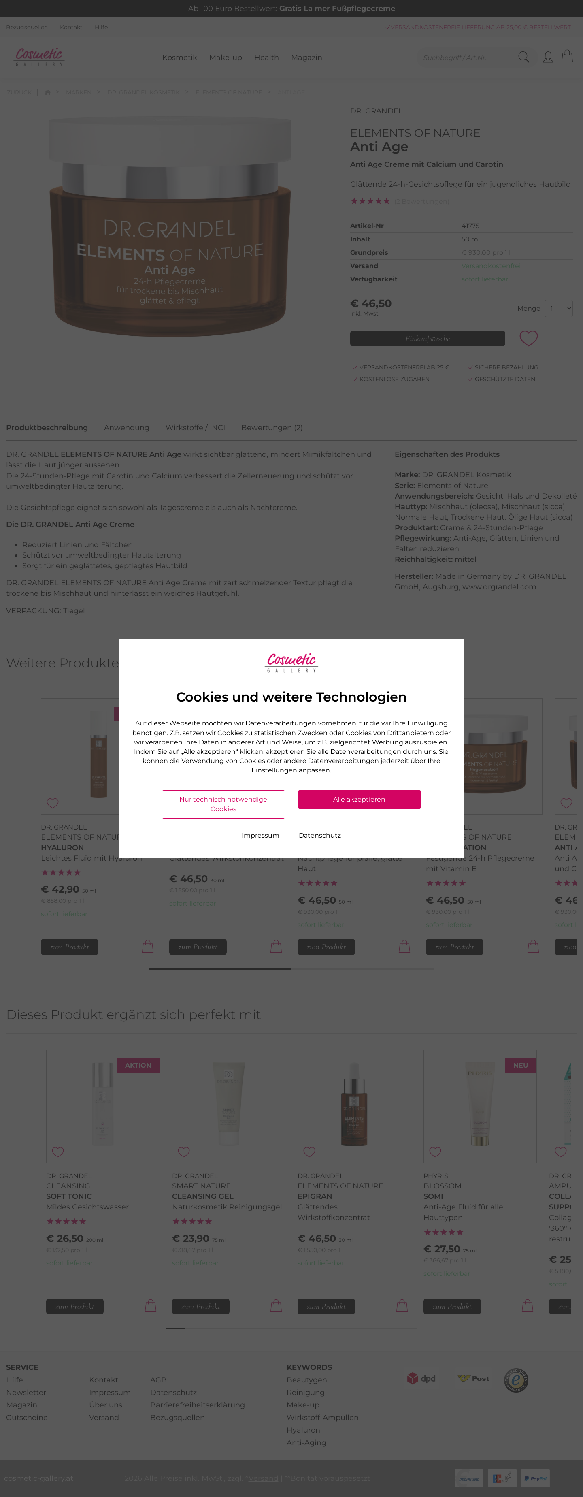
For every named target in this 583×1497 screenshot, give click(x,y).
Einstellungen (274, 770)
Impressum (260, 835)
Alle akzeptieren (359, 799)
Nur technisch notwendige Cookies (223, 804)
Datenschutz (320, 835)
